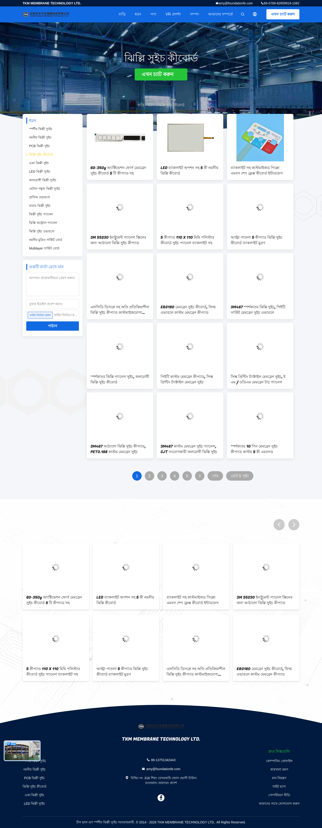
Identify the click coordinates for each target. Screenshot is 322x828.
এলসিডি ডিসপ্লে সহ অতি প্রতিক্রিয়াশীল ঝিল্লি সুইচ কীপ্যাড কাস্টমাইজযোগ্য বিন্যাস (119, 309)
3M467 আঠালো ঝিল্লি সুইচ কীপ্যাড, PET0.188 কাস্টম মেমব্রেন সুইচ (118, 449)
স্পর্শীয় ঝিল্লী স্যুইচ (40, 129)
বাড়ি (122, 14)
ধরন (138, 14)
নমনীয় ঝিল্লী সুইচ (40, 137)
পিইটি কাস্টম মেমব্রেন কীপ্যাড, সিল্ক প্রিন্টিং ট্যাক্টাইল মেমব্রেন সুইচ (187, 379)
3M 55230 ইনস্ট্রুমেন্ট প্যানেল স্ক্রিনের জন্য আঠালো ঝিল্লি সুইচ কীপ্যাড (118, 240)
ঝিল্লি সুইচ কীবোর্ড (41, 154)
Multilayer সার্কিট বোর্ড (44, 248)
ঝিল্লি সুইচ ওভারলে (41, 231)
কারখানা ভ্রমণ (279, 769)
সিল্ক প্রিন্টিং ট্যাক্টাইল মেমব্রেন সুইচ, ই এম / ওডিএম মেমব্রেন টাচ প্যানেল (258, 379)
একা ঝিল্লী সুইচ (39, 163)
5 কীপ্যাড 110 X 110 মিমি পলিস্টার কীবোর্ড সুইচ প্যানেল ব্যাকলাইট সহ (187, 240)
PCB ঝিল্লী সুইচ (39, 146)
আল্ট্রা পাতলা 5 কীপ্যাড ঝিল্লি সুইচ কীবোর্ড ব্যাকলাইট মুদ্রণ (256, 240)
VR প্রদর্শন (173, 14)
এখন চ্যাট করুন (283, 14)
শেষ (215, 476)
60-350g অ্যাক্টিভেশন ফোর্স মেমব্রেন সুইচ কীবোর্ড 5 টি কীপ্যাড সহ (118, 170)
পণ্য (153, 14)
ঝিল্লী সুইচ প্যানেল (41, 214)
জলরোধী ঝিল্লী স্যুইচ (42, 180)
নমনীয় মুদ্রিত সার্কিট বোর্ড (45, 240)
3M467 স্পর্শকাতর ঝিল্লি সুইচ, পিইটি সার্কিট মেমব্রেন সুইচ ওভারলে (258, 309)
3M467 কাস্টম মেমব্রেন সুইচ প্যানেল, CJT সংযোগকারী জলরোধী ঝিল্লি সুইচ (189, 449)
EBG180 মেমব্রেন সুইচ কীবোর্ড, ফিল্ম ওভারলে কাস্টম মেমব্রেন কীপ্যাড (188, 309)
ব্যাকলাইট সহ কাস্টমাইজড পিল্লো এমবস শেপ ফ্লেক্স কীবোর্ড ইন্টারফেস (257, 170)
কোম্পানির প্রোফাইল (279, 761)
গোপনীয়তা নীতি (279, 795)
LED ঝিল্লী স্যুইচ (39, 171)
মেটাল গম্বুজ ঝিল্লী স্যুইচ (44, 188)
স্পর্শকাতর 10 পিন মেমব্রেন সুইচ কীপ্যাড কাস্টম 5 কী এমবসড (254, 449)
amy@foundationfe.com (236, 3)
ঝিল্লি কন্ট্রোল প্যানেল (43, 223)
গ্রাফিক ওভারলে (39, 197)
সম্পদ (194, 14)
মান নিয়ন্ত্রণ (279, 778)
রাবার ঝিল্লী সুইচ (40, 206)
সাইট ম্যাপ (279, 786)
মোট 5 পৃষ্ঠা (240, 476)
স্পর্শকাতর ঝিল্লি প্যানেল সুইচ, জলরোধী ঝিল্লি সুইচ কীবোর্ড (119, 379)
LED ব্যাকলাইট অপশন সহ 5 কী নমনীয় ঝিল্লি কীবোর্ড (189, 170)
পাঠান (52, 326)
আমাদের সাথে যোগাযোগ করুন (279, 803)
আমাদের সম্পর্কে (220, 14)
